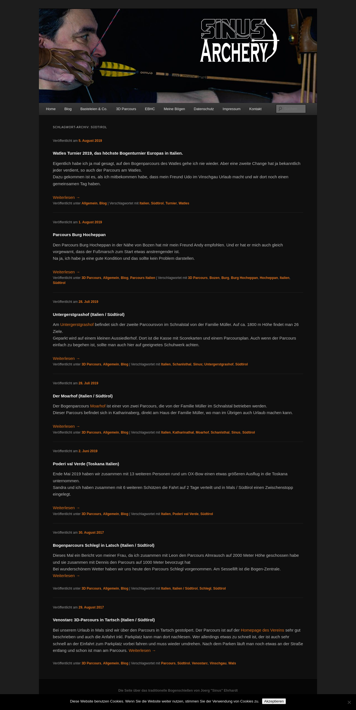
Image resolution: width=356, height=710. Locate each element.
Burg (225, 278)
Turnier (171, 203)
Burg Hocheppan (244, 278)
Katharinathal (183, 432)
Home (51, 109)
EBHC (150, 109)
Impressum (232, 109)
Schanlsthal (181, 364)
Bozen (214, 278)
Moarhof (202, 432)
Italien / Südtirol (184, 588)
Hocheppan (269, 278)
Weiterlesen (66, 197)
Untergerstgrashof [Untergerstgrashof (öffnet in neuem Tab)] (77, 324)
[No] (349, 702)
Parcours (168, 663)
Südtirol (157, 203)
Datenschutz (204, 109)
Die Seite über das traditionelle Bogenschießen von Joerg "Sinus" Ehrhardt (178, 690)
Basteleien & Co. (93, 109)
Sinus (236, 432)
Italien (144, 203)
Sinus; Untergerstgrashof (213, 364)
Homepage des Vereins (262, 630)
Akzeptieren (274, 701)
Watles (184, 203)
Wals (232, 663)
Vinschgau (218, 663)
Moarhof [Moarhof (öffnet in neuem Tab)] (97, 406)
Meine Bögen (174, 109)
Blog (67, 109)
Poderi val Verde (185, 514)
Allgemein (89, 203)
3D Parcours (126, 109)
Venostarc (200, 663)
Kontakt (255, 109)
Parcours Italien (142, 278)
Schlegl (205, 588)
